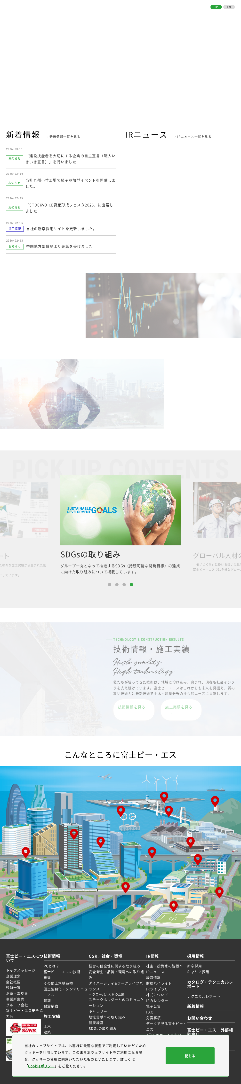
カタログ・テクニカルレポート (207, 975)
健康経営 (96, 1014)
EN (229, 7)
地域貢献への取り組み (107, 1009)
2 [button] (116, 584)
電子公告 (152, 998)
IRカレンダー (156, 992)
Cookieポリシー (42, 1065)
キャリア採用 (195, 963)
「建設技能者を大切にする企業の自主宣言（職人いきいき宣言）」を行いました (69, 158)
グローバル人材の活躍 (109, 986)
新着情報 (193, 998)
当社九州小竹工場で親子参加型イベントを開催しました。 (69, 182)
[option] (120, 524)
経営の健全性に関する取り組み (115, 958)
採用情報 (177, 16)
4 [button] (131, 584)
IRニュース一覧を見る (194, 136)
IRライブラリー (157, 981)
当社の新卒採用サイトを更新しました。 (61, 226)
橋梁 (50, 969)
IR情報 (164, 16)
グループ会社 (17, 996)
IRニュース (154, 963)
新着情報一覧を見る (64, 136)
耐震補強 (53, 998)
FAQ (148, 1004)
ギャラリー (98, 1003)
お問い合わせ (224, 16)
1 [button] (109, 584)
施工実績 (123, 16)
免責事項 (152, 1009)
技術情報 (109, 16)
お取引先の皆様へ (197, 16)
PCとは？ (54, 958)
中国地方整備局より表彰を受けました (59, 244)
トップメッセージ (21, 962)
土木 (50, 1018)
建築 (50, 992)
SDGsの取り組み (103, 1020)
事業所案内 (15, 991)
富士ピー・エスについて (82, 16)
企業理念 (13, 968)
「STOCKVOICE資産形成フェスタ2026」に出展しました (70, 206)
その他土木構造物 (61, 975)
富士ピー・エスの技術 (64, 963)
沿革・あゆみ (17, 985)
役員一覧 (13, 979)
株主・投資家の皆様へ (163, 958)
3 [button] (124, 584)
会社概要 (13, 973)
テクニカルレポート (200, 988)
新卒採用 (191, 958)
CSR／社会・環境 (143, 16)
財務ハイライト (157, 975)
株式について (156, 986)
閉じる (190, 1055)
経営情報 (152, 969)
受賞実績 (53, 1030)
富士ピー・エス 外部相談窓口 (207, 1024)
